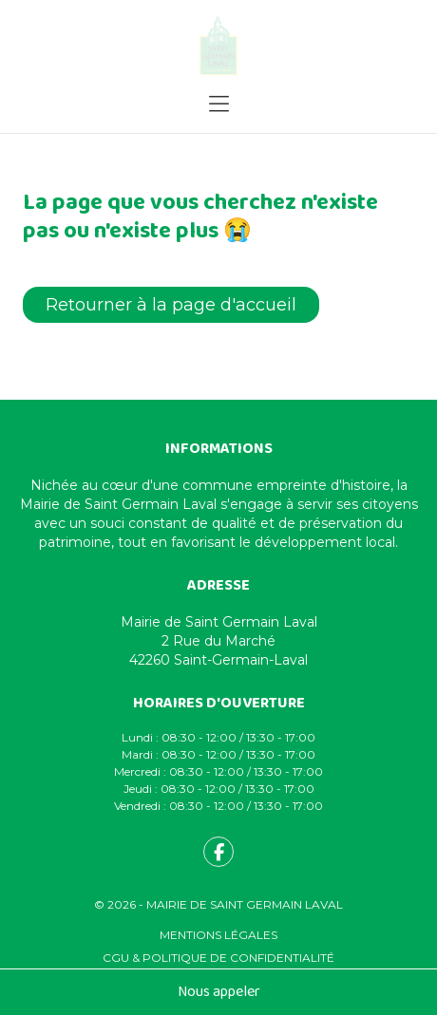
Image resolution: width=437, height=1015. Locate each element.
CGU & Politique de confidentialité (218, 957)
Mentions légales (218, 935)
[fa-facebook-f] (218, 851)
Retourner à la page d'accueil (171, 304)
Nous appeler (219, 992)
